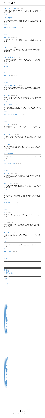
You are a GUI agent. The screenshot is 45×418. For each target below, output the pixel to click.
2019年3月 (5, 354)
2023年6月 (5, 312)
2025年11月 (6, 284)
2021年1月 (5, 339)
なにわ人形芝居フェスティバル (12, 105)
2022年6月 (5, 324)
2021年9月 (5, 333)
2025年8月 (5, 287)
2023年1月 (5, 317)
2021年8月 (5, 334)
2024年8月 (5, 298)
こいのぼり (7, 232)
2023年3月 (5, 315)
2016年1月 (5, 392)
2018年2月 (5, 367)
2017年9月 (5, 372)
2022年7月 (5, 323)
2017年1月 (5, 380)
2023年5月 (5, 313)
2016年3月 (5, 390)
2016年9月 (5, 384)
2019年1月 (5, 356)
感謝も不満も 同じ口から (8, 272)
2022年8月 (5, 322)
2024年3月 (5, 303)
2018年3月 (5, 366)
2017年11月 (6, 370)
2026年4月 (5, 279)
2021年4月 (5, 337)
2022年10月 (6, 320)
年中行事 (26, 409)
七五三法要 (7, 124)
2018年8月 (5, 361)
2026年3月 (5, 280)
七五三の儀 (7, 75)
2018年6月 (5, 363)
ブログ (30, 409)
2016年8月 (5, 385)
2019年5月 (5, 352)
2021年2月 (5, 338)
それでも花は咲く (7, 270)
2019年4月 (5, 353)
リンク (33, 409)
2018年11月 (6, 358)
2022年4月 (5, 326)
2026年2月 (5, 281)
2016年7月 (5, 386)
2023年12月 (6, 306)
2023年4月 (5, 314)
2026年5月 (5, 278)
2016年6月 (5, 387)
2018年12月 (6, 357)
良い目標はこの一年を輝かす (8, 273)
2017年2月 (5, 379)
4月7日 (6, 66)
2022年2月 (5, 328)
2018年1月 (5, 368)
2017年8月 (5, 373)
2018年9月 (5, 360)
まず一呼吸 (6, 269)
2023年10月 (6, 308)
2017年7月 (5, 374)
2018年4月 (5, 365)
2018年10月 (6, 359)
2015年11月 (6, 394)
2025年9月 (5, 286)
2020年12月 (6, 340)
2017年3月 (5, 378)
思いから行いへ (8, 47)
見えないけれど (8, 183)
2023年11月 (6, 307)
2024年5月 (5, 301)
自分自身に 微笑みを (9, 57)
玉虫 (5, 222)
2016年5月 (5, 388)
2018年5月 (5, 364)
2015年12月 (6, 393)
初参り (23, 409)
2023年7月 (5, 311)
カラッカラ (7, 144)
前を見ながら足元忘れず (10, 114)
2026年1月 (5, 282)
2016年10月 (6, 383)
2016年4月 (5, 389)
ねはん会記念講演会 (9, 163)
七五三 (20, 409)
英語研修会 (7, 95)
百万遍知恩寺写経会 (9, 153)
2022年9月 (5, 321)
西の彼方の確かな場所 (10, 27)
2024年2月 (5, 304)
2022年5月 (5, 325)
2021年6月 (5, 336)
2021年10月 (6, 332)
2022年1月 (5, 329)
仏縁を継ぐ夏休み (9, 18)
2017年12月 (6, 369)
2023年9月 (5, 309)
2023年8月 (5, 310)
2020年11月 (6, 341)
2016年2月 (5, 391)
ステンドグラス (8, 134)
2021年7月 (5, 335)
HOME (11, 409)
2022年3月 (5, 327)
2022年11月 (6, 319)
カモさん (6, 241)
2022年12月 (6, 318)
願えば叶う (7, 173)
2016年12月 (6, 381)
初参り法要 (7, 37)
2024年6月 (5, 300)
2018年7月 (5, 362)
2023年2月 (5, 316)
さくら (6, 193)
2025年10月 (6, 285)
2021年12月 (6, 330)
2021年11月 (6, 331)
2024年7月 (5, 299)
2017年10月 (6, 371)
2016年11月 (6, 382)
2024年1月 (5, 305)
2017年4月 (5, 377)
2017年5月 (5, 376)
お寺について (15, 409)
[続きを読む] (6, 14)
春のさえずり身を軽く (10, 8)
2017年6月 (5, 375)
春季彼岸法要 (7, 202)
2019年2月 (5, 355)
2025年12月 (6, 283)
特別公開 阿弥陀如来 (10, 85)
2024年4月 (5, 302)
